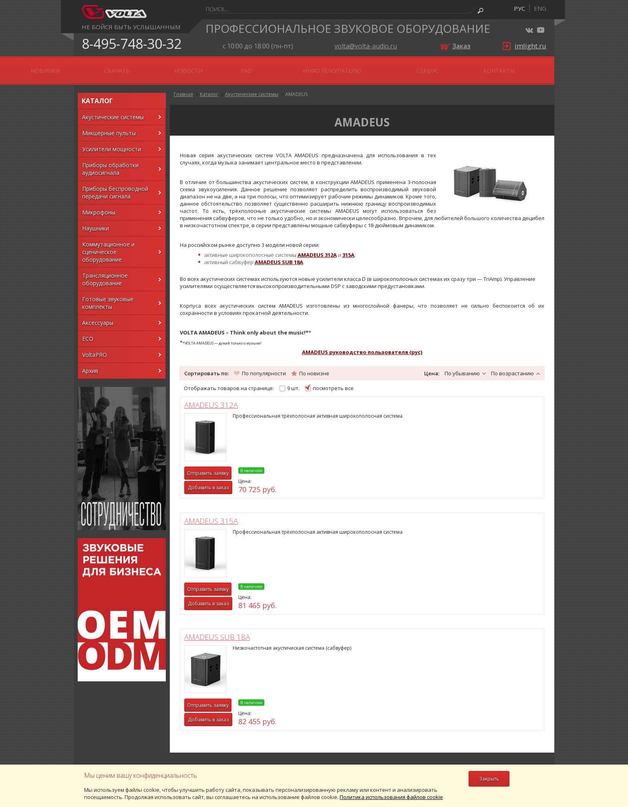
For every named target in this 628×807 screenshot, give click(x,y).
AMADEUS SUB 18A (457, 398)
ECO (87, 332)
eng (540, 8)
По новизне (314, 366)
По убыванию (462, 366)
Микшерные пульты (109, 126)
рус (519, 8)
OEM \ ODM (145, 67)
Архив (90, 364)
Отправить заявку (216, 466)
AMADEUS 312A (219, 398)
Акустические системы (113, 110)
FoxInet (538, 733)
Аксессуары (97, 316)
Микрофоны (98, 205)
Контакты (517, 67)
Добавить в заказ (216, 480)
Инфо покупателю (412, 67)
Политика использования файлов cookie (391, 797)
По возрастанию (512, 366)
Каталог (209, 87)
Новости (321, 67)
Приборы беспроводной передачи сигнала (115, 185)
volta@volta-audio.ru (365, 46)
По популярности (264, 366)
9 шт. (293, 381)
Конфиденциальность (106, 722)
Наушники (95, 221)
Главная (183, 87)
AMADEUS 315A (335, 398)
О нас (102, 67)
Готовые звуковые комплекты (107, 296)
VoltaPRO (94, 348)
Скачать (276, 67)
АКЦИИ (189, 67)
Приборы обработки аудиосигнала (110, 162)
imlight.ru (530, 45)
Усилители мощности (111, 142)
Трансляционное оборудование (105, 272)
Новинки (231, 67)
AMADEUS (296, 87)
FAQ (358, 67)
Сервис (472, 67)
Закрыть (489, 778)
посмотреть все (333, 381)
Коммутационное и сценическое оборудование (108, 245)
